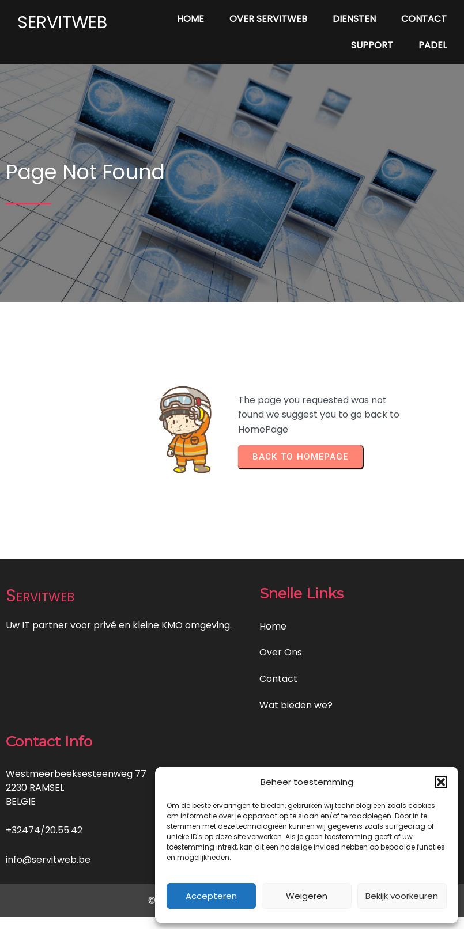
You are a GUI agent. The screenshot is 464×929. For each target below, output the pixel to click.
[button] (441, 782)
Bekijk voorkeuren (401, 896)
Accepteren (211, 896)
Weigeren (306, 896)
